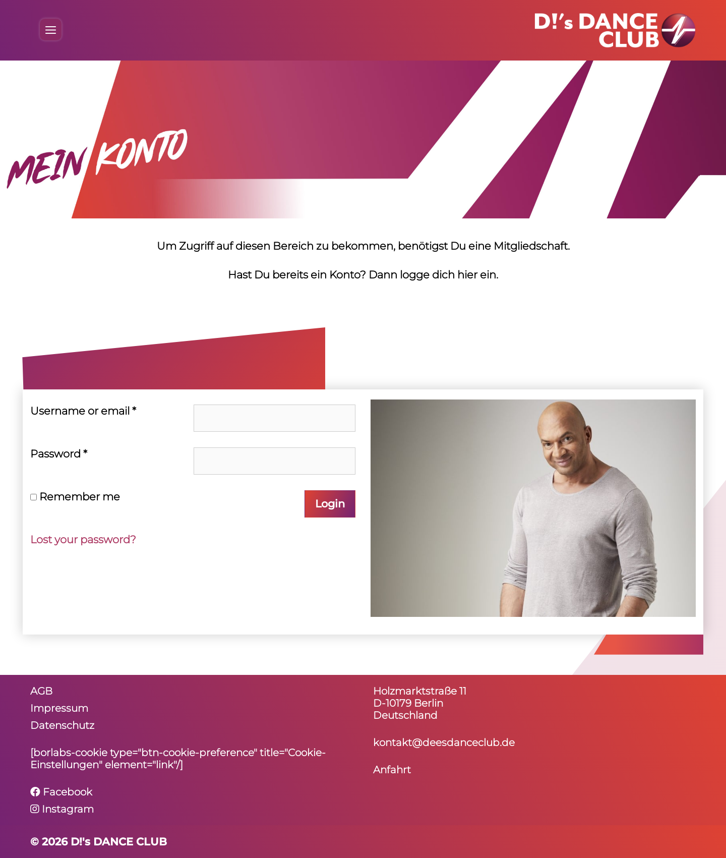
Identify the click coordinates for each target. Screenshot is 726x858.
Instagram (62, 809)
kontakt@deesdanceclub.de (444, 742)
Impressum (59, 708)
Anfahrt (392, 770)
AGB (41, 691)
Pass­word (58, 453)
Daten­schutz (62, 725)
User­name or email (83, 411)
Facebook (61, 792)
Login (330, 503)
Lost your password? (83, 539)
